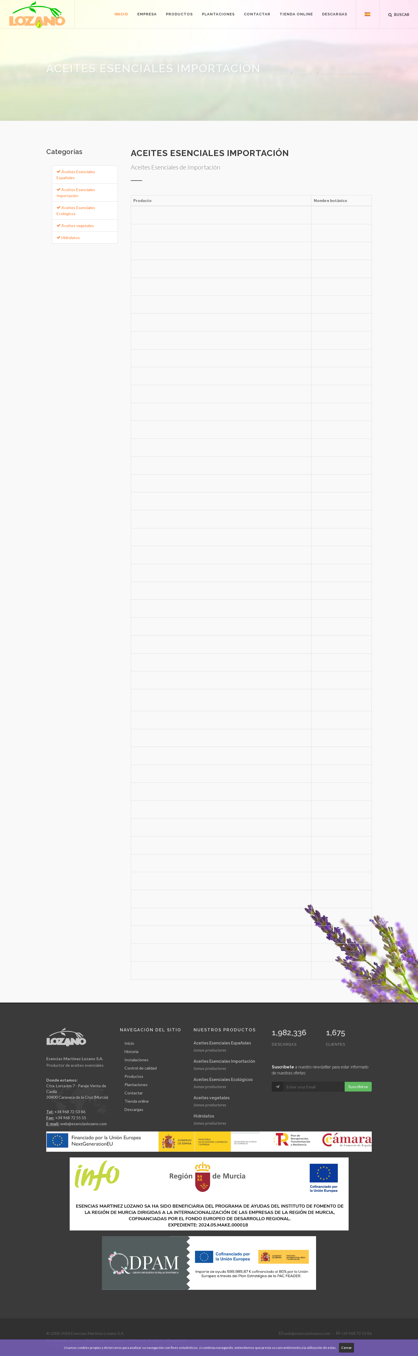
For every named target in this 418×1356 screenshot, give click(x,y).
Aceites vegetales (75, 225)
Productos (303, 73)
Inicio (280, 73)
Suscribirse (358, 1086)
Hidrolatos (68, 237)
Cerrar (346, 1347)
